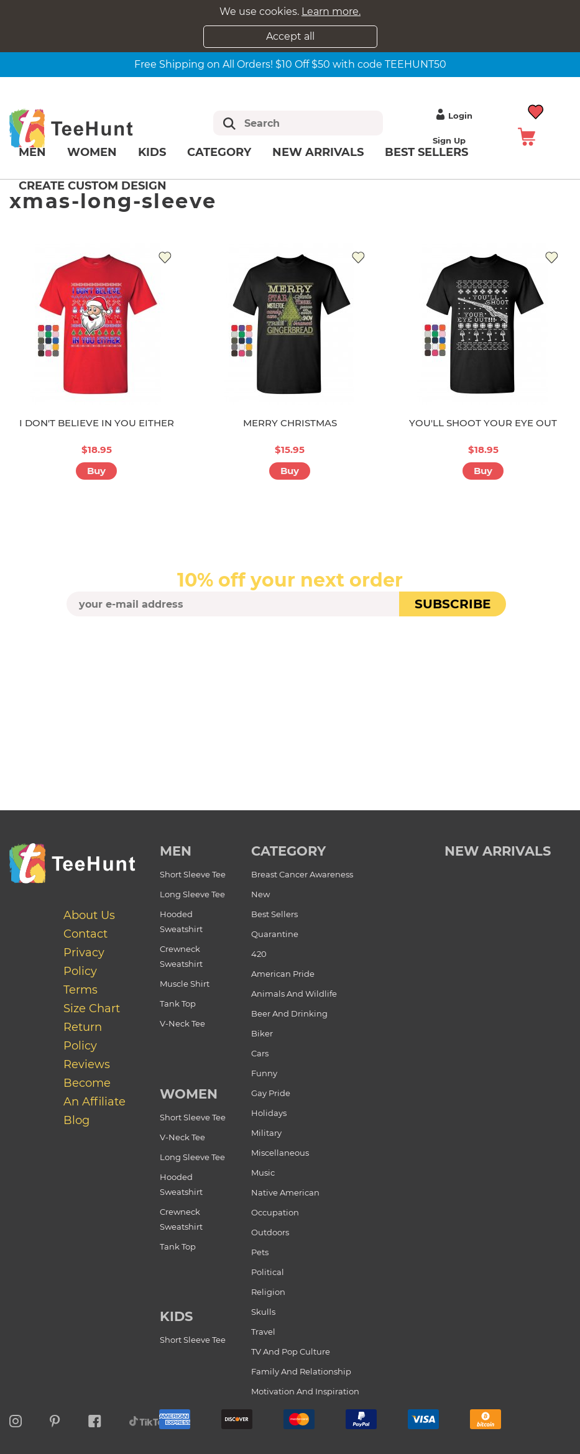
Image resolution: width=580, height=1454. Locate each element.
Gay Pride (270, 1093)
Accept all (290, 36)
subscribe (452, 604)
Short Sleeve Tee (193, 874)
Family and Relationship (301, 1371)
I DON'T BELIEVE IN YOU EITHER (96, 423)
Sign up (449, 140)
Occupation (275, 1212)
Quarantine (274, 934)
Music (263, 1172)
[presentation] (290, 645)
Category (219, 152)
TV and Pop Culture (290, 1351)
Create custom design (93, 186)
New (260, 894)
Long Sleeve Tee (192, 894)
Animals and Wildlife (294, 994)
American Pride (283, 974)
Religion (268, 1292)
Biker (262, 1033)
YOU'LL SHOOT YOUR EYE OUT (483, 423)
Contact (85, 934)
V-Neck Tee (182, 1023)
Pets (260, 1252)
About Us (89, 915)
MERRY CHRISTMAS (290, 423)
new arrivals (497, 851)
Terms (80, 990)
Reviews (86, 1064)
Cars (260, 1053)
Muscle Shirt (184, 984)
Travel (263, 1332)
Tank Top (178, 1003)
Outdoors (270, 1232)
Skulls (263, 1312)
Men (32, 152)
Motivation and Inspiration (305, 1391)
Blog (76, 1120)
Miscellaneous (280, 1153)
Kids (152, 152)
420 (259, 954)
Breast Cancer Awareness (302, 874)
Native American (285, 1192)
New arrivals (318, 152)
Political (267, 1272)
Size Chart (91, 1008)
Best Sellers (426, 152)
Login (452, 116)
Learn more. (331, 11)
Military (266, 1133)
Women (92, 152)
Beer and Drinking (289, 1013)
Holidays (269, 1113)
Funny (264, 1073)
